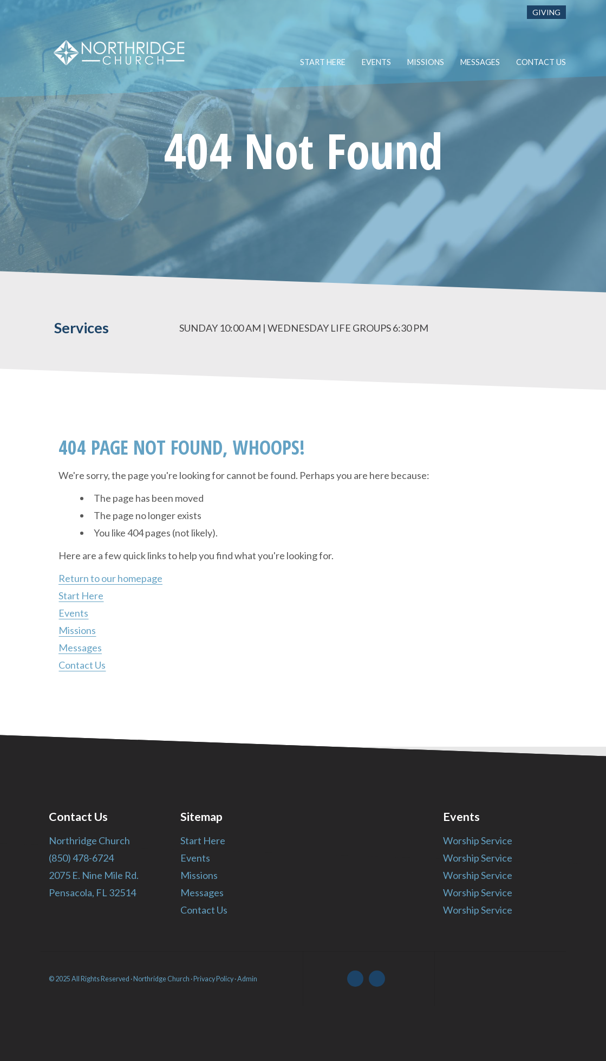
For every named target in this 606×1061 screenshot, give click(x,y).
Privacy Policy (213, 979)
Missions (77, 630)
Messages (80, 648)
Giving (546, 12)
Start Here (80, 595)
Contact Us (82, 665)
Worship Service (477, 840)
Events (73, 613)
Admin (247, 979)
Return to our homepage (110, 578)
